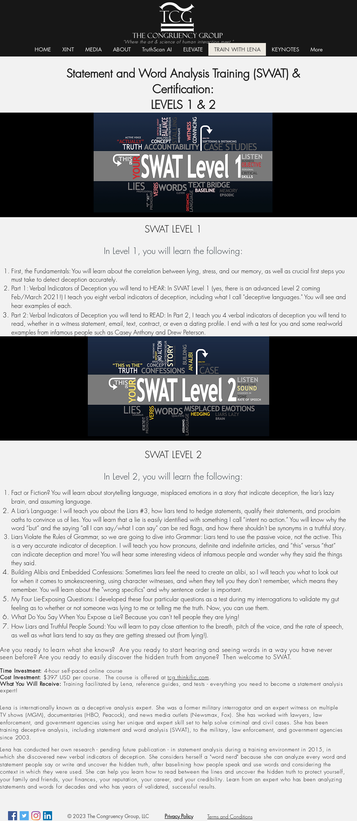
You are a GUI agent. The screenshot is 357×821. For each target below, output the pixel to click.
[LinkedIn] (47, 815)
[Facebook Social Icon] (12, 815)
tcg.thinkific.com (188, 677)
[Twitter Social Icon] (24, 815)
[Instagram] (35, 815)
